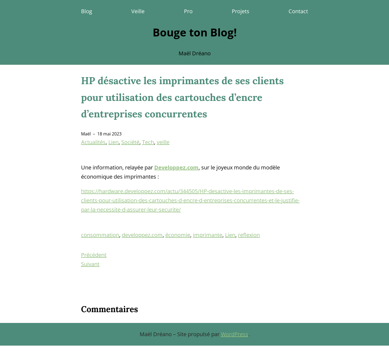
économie (177, 234)
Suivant (90, 264)
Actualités (93, 142)
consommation (100, 234)
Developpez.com (176, 167)
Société (130, 142)
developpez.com (142, 234)
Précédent (93, 254)
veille (163, 142)
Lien (113, 142)
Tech (148, 142)
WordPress (234, 334)
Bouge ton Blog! (195, 32)
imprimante (207, 234)
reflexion (249, 234)
